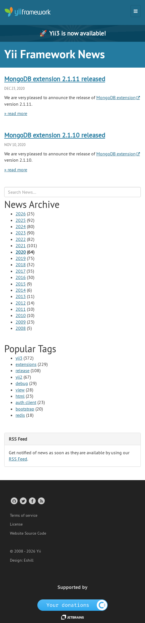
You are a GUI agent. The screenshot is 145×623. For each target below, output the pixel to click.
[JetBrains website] (72, 616)
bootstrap (25, 409)
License (16, 524)
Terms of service (23, 515)
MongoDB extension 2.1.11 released (54, 79)
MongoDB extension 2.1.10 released (54, 135)
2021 (21, 245)
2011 (21, 309)
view (20, 390)
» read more (15, 113)
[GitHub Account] (14, 500)
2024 (21, 226)
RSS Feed (18, 459)
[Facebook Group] (32, 500)
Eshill (28, 560)
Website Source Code (28, 533)
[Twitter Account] (23, 500)
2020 (21, 252)
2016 (21, 277)
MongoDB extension (116, 97)
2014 (21, 290)
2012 (21, 303)
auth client (26, 402)
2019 (21, 258)
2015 (21, 284)
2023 (21, 233)
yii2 (19, 377)
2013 (21, 296)
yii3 (19, 358)
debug (22, 383)
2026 (21, 213)
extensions (26, 364)
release (22, 370)
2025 (21, 220)
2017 (20, 271)
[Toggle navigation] (136, 11)
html (20, 396)
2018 (21, 264)
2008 (21, 328)
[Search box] (72, 192)
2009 (21, 322)
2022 (21, 239)
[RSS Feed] (41, 500)
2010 (21, 315)
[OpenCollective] (72, 604)
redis (20, 415)
